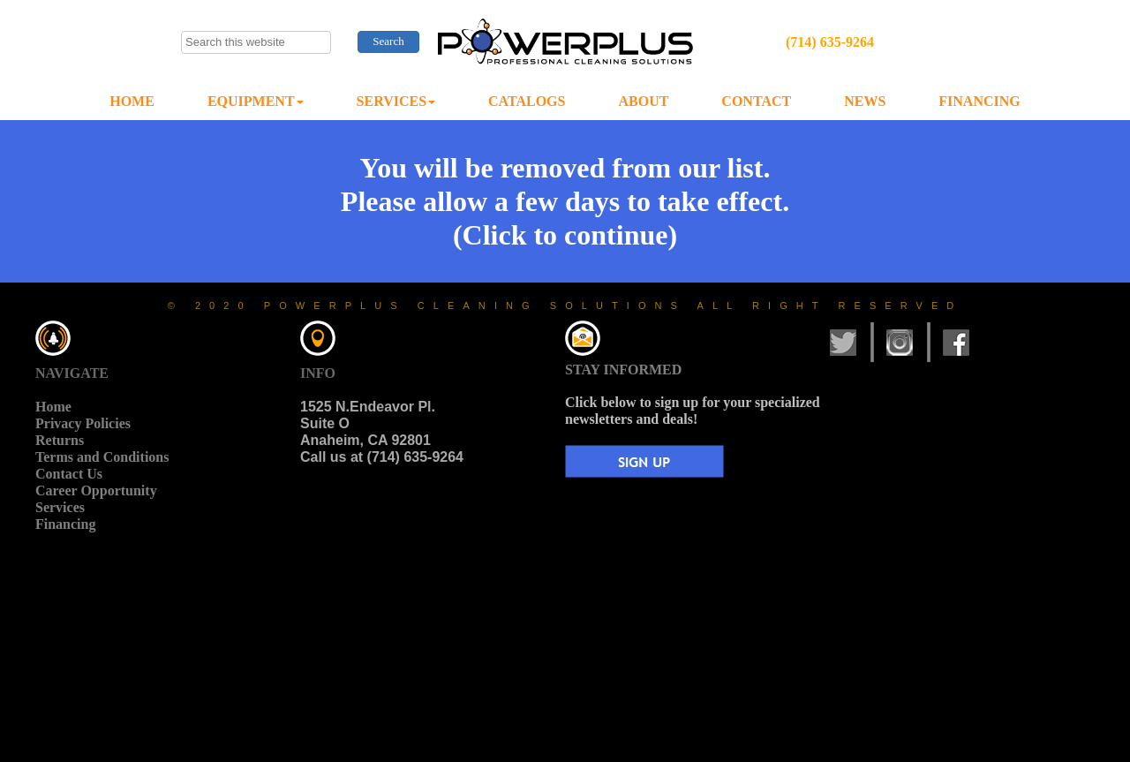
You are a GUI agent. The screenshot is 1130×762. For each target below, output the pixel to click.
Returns (59, 440)
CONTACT (756, 101)
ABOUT (643, 101)
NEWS (864, 101)
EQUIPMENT (255, 101)
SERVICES (396, 101)
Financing (65, 524)
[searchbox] (256, 42)
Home (53, 406)
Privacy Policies (83, 423)
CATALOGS (526, 101)
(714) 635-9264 (830, 41)
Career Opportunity (96, 490)
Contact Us (68, 473)
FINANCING (979, 101)
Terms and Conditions (102, 456)
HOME (131, 101)
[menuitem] (132, 102)
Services (60, 507)
